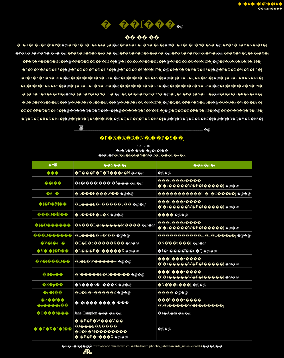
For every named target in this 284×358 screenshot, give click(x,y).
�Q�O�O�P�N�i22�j (141, 78)
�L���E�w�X (170, 155)
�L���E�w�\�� (95, 235)
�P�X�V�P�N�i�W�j (194, 53)
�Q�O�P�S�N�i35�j (43, 102)
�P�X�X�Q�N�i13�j (191, 61)
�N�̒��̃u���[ (175, 243)
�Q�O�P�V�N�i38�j (190, 102)
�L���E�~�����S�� (103, 204)
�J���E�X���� (96, 326)
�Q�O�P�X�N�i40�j (41, 110)
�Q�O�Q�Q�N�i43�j (242, 110)
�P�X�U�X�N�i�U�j (90, 53)
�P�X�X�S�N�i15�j (43, 70)
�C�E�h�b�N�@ (131, 155)
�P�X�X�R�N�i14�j (240, 61)
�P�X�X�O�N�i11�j (93, 61)
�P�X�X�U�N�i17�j (141, 70)
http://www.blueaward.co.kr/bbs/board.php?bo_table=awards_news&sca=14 (148, 346)
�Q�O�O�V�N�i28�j (191, 86)
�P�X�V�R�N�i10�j (43, 61)
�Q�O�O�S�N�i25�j (41, 86)
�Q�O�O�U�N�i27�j (141, 86)
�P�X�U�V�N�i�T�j (244, 45)
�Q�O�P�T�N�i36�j (92, 102)
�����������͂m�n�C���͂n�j (197, 193)
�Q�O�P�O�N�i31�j (93, 94)
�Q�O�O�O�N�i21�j (92, 78)
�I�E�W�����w (96, 261)
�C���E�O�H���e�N (102, 173)
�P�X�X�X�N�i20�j (42, 78)
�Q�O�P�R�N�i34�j (241, 94)
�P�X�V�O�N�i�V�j (142, 53)
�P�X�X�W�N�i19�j (240, 70)
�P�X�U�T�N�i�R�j (142, 45)
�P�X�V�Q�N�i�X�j (246, 53)
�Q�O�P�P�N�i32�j (142, 94)
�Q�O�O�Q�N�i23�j (191, 78)
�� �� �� (142, 37)
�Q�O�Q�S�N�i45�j (92, 119)
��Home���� (270, 8)
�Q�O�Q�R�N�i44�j (42, 119)
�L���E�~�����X (99, 251)
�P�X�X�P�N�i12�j (142, 61)
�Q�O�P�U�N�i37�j (141, 102)
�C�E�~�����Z (95, 292)
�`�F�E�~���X (94, 337)
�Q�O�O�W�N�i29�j (241, 86)
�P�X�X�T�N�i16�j (92, 70)
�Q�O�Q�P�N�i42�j (192, 110)
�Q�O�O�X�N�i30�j (43, 94)
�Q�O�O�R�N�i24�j (241, 78)
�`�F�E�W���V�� (99, 321)
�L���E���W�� (97, 193)
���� (166, 214)
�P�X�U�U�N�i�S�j (193, 45)
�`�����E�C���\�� (102, 274)
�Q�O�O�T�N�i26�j (91, 86)
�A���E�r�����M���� (108, 225)
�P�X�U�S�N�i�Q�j (90, 45)
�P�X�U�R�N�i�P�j (39, 45)
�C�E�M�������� (101, 331)
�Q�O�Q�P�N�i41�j (143, 110)
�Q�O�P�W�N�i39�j (240, 102)
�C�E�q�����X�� (99, 243)
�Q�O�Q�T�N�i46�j (141, 119)
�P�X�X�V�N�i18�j (190, 70)
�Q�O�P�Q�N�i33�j (191, 94)
